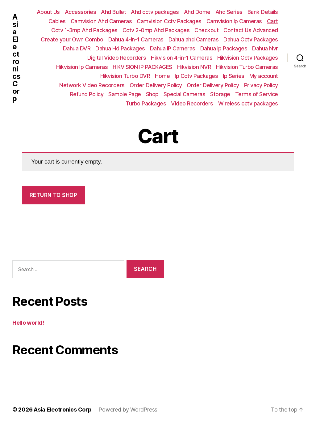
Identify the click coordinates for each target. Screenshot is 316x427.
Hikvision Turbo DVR (125, 76)
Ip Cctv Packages (196, 76)
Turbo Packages (146, 103)
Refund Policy (87, 94)
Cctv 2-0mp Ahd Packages (156, 30)
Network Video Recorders (92, 85)
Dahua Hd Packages (120, 48)
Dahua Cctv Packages (250, 39)
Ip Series (233, 76)
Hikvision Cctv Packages (247, 57)
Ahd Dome (197, 12)
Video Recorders (192, 103)
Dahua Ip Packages (223, 48)
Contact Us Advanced (250, 30)
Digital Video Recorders (116, 57)
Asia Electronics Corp (16, 57)
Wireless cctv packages (248, 103)
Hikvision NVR (194, 67)
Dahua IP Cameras (172, 48)
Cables (57, 21)
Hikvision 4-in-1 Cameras (181, 57)
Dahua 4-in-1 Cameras (136, 39)
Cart (272, 21)
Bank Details (262, 12)
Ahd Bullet (113, 12)
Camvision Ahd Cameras (101, 21)
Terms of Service (256, 94)
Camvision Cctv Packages (169, 21)
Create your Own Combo (72, 39)
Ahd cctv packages (155, 12)
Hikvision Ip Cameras (82, 67)
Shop (152, 94)
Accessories (80, 12)
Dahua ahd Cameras (193, 39)
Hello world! (28, 322)
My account (263, 76)
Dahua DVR (77, 48)
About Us (48, 12)
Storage (220, 94)
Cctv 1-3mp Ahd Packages (84, 30)
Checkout (206, 30)
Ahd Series (229, 12)
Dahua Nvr (265, 48)
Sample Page (124, 94)
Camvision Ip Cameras (234, 21)
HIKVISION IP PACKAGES (142, 67)
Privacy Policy (261, 85)
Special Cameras (185, 94)
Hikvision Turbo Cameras (247, 67)
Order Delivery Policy (156, 85)
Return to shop (53, 195)
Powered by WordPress (128, 409)
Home (162, 76)
